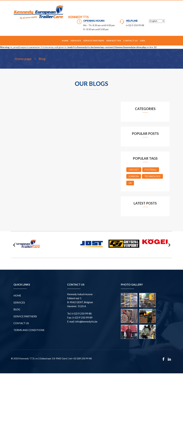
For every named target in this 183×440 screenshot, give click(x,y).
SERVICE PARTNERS (93, 40)
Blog (42, 59)
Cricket (134, 169)
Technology (152, 176)
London (134, 176)
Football (151, 169)
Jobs (142, 40)
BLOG (16, 309)
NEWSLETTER (113, 40)
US (130, 183)
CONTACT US (130, 40)
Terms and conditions (28, 330)
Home (65, 40)
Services (76, 40)
